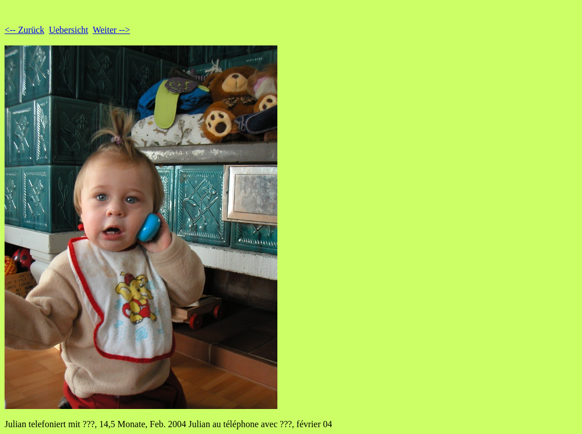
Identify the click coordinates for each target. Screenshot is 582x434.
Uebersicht (68, 30)
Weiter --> (111, 30)
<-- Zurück (24, 30)
